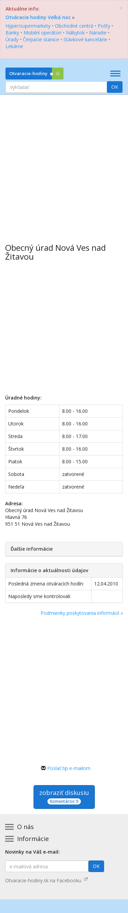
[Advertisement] (64, 164)
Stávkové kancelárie (85, 39)
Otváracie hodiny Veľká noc (38, 17)
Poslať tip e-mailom (68, 768)
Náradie (97, 32)
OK (114, 87)
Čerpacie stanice (41, 39)
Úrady (11, 39)
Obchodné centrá (74, 26)
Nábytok (75, 32)
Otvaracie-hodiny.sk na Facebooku (46, 880)
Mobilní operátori (42, 32)
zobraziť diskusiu (64, 796)
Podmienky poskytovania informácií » (82, 613)
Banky (12, 32)
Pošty (104, 26)
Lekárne (14, 46)
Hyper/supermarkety (28, 26)
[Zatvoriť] (121, 8)
